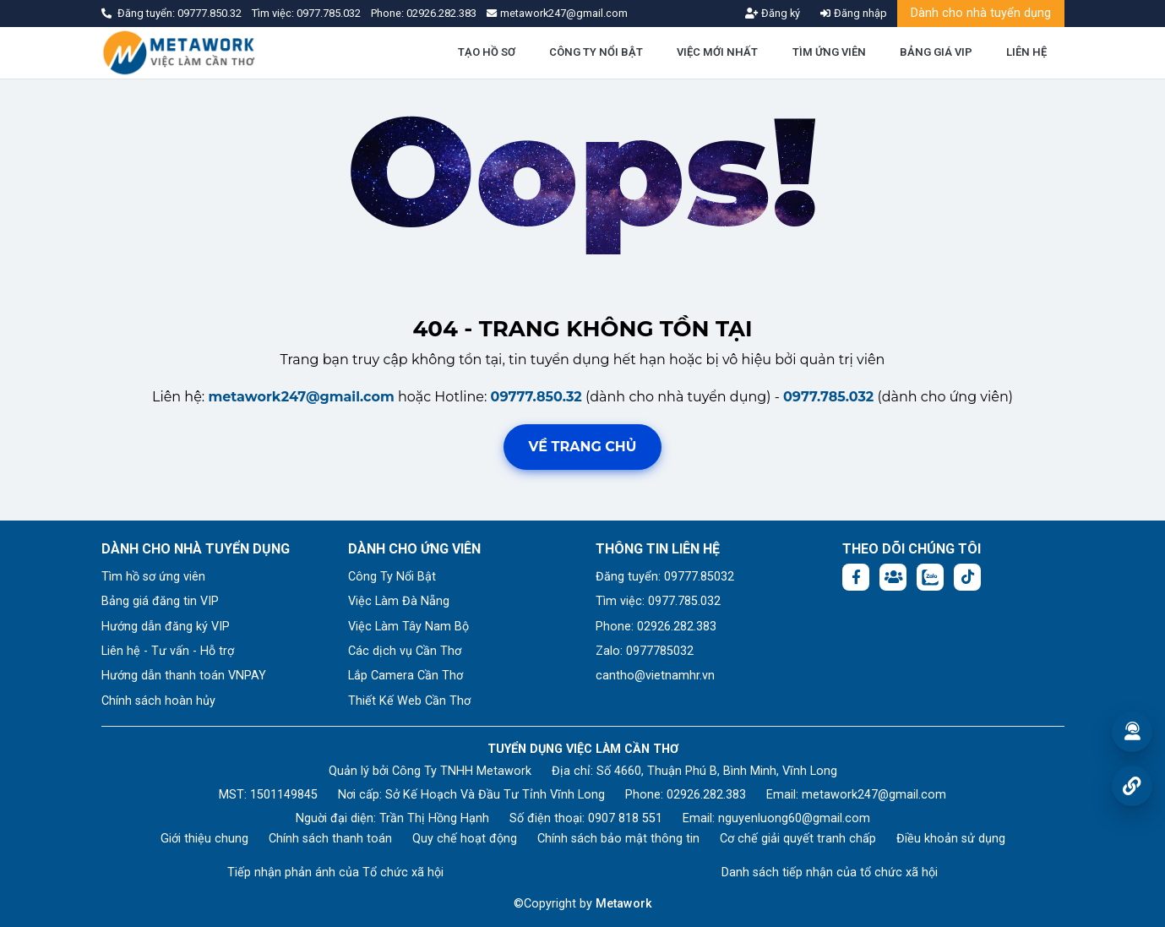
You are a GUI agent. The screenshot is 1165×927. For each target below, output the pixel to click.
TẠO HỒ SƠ (486, 52)
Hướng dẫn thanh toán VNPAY (183, 675)
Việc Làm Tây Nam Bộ (408, 626)
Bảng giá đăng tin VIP (160, 601)
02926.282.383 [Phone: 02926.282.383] (706, 795)
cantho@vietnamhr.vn (655, 675)
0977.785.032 (330, 13)
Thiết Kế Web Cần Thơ (409, 701)
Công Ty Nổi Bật (392, 577)
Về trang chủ (583, 447)
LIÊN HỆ (1026, 52)
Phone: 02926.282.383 (656, 626)
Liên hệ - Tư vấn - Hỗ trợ (167, 651)
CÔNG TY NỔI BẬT (596, 52)
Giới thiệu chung (204, 839)
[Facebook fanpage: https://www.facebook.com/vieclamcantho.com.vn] (855, 577)
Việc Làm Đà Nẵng (398, 601)
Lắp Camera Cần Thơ (405, 675)
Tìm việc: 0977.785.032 (658, 601)
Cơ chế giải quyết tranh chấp (798, 839)
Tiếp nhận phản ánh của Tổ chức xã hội (335, 872)
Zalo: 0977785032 (645, 651)
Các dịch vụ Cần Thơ (404, 651)
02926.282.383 (441, 13)
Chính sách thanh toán (330, 839)
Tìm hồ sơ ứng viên (153, 577)
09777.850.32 (210, 13)
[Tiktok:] (967, 577)
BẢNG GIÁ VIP (936, 52)
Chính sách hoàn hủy (158, 701)
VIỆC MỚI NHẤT (717, 52)
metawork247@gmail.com (301, 397)
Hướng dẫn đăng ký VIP (165, 626)
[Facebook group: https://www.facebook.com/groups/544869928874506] (892, 577)
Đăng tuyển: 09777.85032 (665, 577)
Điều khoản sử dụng (950, 839)
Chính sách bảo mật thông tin (618, 839)
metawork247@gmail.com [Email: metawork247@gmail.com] (874, 795)
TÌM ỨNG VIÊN (829, 52)
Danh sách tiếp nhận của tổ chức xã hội (829, 872)
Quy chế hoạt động (464, 839)
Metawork (624, 904)
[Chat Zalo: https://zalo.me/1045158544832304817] (930, 577)
